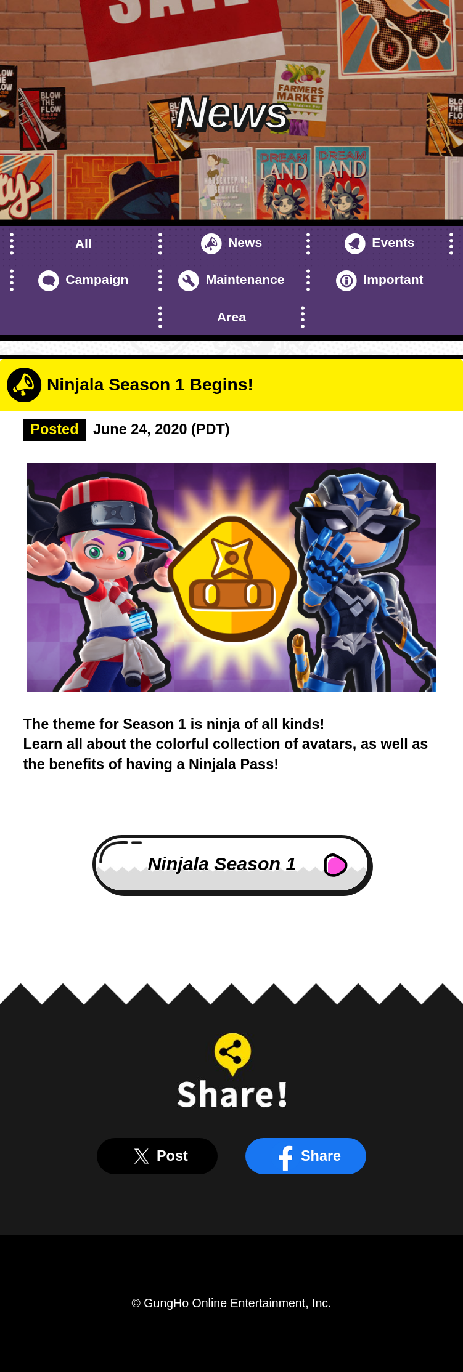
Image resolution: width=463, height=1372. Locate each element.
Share (306, 1156)
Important (380, 280)
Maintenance (231, 280)
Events (380, 243)
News (231, 243)
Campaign (83, 280)
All (83, 243)
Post (157, 1156)
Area (231, 317)
